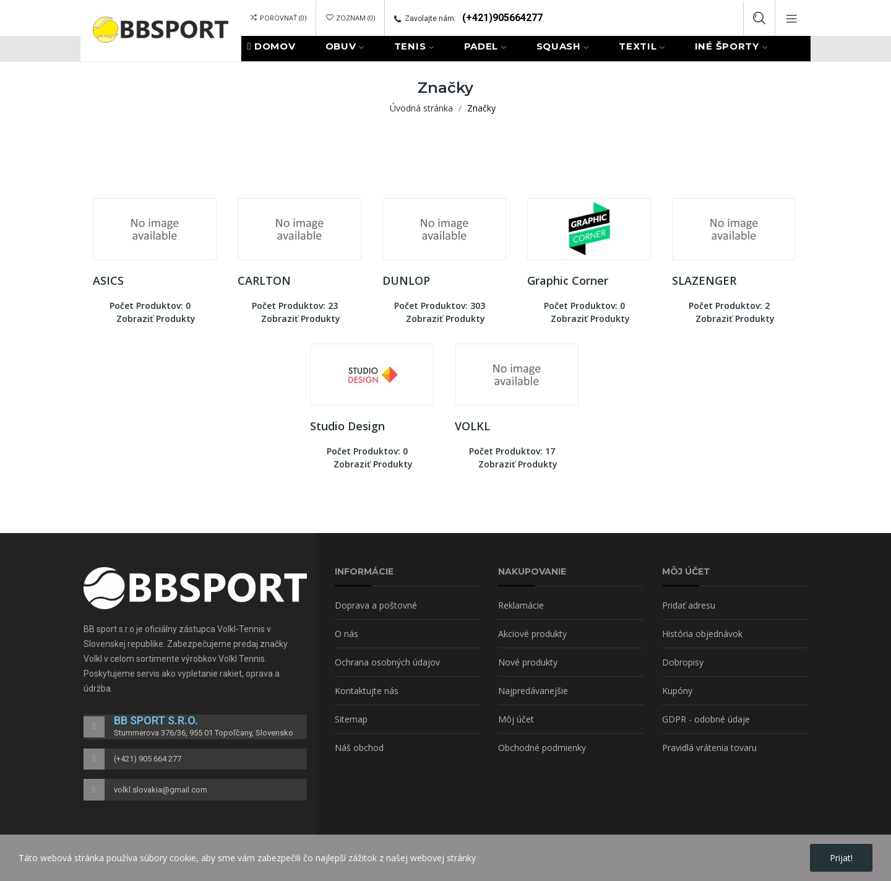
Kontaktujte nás (366, 691)
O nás (346, 634)
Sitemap (351, 719)
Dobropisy (683, 662)
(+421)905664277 (502, 18)
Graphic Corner (567, 280)
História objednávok (702, 634)
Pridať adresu (688, 605)
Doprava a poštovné (376, 605)
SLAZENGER (704, 280)
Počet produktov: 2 (729, 305)
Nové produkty (527, 662)
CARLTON (264, 280)
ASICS (108, 280)
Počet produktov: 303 (439, 305)
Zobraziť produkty (156, 318)
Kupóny (677, 691)
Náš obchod (359, 747)
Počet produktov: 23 (295, 305)
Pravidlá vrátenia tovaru (709, 747)
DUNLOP (406, 280)
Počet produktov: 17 (512, 451)
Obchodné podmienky (542, 747)
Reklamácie (521, 605)
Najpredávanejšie (533, 691)
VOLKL (472, 426)
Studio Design (347, 426)
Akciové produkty (532, 634)
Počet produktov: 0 (150, 305)
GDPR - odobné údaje (706, 719)
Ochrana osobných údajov (387, 662)
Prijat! (841, 858)
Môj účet (516, 719)
